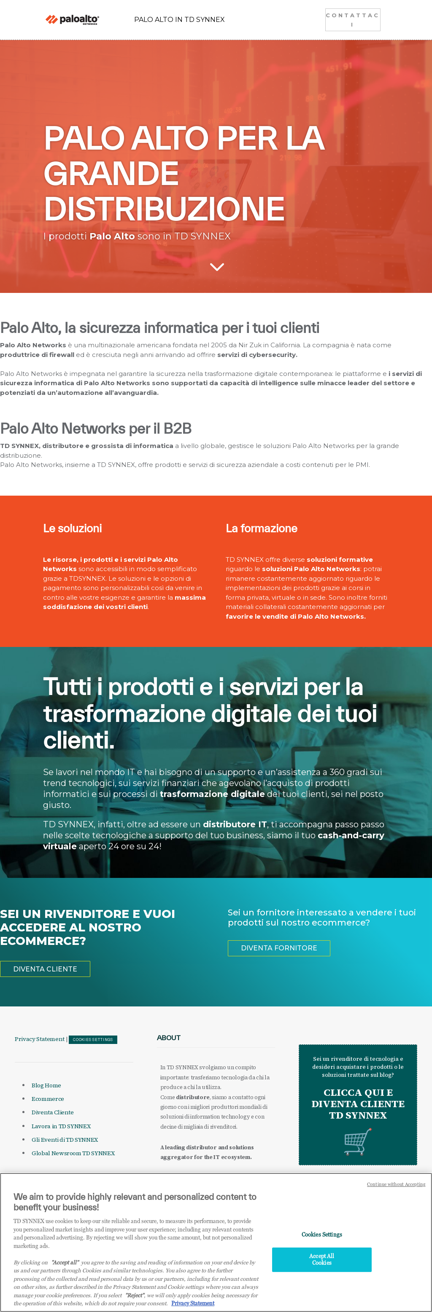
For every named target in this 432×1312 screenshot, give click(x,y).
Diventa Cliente (53, 1112)
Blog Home (46, 1085)
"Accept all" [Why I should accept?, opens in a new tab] (64, 1264)
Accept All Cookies (321, 1262)
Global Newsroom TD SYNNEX (73, 1153)
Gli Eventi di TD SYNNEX (65, 1139)
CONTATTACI (353, 20)
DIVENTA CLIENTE (45, 969)
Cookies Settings (93, 1040)
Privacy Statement (40, 1039)
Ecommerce (48, 1099)
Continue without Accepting (396, 1187)
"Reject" (134, 1297)
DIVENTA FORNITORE (279, 948)
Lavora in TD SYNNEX (61, 1126)
